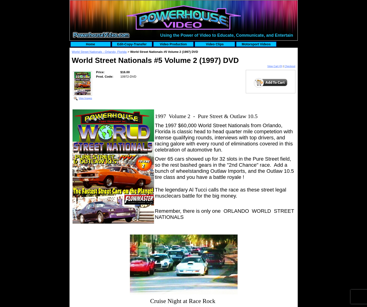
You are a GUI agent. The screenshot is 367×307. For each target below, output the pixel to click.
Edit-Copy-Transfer (132, 44)
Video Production (173, 44)
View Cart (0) (274, 66)
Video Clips (215, 44)
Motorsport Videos (256, 44)
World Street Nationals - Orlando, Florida (99, 52)
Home (90, 44)
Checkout (289, 66)
